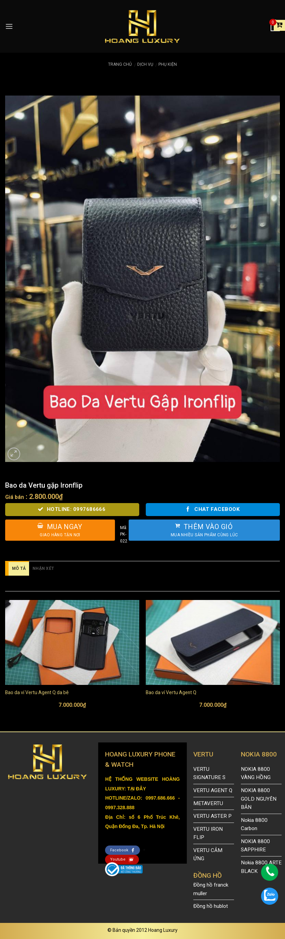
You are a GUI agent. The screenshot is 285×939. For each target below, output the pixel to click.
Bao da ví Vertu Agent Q (171, 692)
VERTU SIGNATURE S (209, 773)
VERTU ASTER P (212, 816)
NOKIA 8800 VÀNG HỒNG (256, 773)
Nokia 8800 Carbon (254, 824)
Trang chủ (120, 64)
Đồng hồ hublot (210, 906)
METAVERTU (208, 803)
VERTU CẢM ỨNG (207, 854)
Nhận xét (43, 568)
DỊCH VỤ (145, 64)
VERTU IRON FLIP (208, 833)
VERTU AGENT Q (212, 790)
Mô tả (19, 568)
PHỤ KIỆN (167, 64)
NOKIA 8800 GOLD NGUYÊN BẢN (258, 798)
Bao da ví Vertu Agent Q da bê (37, 692)
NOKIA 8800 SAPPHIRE (255, 845)
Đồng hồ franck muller (210, 889)
